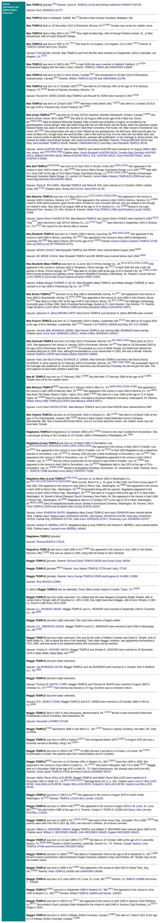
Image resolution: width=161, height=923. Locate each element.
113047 (124, 172)
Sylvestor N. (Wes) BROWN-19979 (55, 313)
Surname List (11, 7)
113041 (106, 25)
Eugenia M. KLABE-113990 (122, 576)
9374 (53, 293)
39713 (124, 263)
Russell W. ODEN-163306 (50, 95)
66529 (59, 568)
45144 (108, 878)
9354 (66, 780)
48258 (55, 386)
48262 (119, 386)
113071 (49, 687)
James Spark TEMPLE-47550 (53, 771)
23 (77, 17)
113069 (85, 548)
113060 (133, 386)
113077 (80, 780)
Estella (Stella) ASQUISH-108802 (79, 354)
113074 (81, 739)
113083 (111, 914)
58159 (62, 481)
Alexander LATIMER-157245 (52, 721)
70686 (119, 340)
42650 (127, 233)
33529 (120, 233)
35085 (86, 839)
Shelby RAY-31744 (72, 188)
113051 (137, 263)
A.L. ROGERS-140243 (49, 609)
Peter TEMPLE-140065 (61, 871)
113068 (39, 503)
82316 (39, 446)
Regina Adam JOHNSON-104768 (69, 516)
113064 (72, 446)
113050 (96, 240)
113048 (106, 196)
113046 (116, 172)
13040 (33, 121)
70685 (121, 362)
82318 (52, 446)
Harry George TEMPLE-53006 (84, 576)
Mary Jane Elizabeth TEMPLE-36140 (47, 143)
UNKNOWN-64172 (89, 143)
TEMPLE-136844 (94, 67)
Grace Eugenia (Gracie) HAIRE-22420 (78, 276)
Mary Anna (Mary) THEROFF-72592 (73, 471)
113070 (136, 588)
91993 (117, 165)
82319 (58, 446)
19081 (39, 669)
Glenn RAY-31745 (94, 188)
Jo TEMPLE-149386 (133, 879)
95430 (110, 172)
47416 (74, 478)
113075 (76, 750)
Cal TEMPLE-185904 (105, 324)
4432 (74, 794)
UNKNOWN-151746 (114, 78)
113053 (153, 270)
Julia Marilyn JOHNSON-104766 (107, 516)
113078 (76, 819)
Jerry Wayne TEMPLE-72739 (89, 568)
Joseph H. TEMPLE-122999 (107, 809)
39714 (130, 263)
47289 (39, 629)
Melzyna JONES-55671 (89, 401)
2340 (32, 481)
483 (113, 340)
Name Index (10, 10)
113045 (124, 165)
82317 (45, 446)
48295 (33, 704)
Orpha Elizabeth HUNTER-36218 (98, 152)
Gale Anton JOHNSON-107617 (90, 519)
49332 (49, 761)
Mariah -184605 (112, 893)
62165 (80, 85)
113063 (64, 446)
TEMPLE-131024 (69, 798)
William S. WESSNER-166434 (53, 829)
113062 (97, 431)
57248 (49, 728)
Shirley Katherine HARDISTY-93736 (121, 4)
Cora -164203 (59, 47)
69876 (77, 805)
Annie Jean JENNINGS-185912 (60, 333)
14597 (130, 434)
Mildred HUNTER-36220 (48, 155)
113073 (98, 728)
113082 (49, 889)
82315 (32, 446)
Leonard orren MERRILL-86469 (68, 528)
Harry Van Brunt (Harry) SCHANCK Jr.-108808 (62, 359)
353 (54, 4)
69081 (39, 612)
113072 (107, 712)
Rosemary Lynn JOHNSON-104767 (129, 519)
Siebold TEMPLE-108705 (40, 354)
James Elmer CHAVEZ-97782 (53, 218)
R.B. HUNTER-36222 (103, 155)
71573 (72, 43)
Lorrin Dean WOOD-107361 (52, 407)
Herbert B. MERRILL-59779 (51, 525)
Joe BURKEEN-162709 (49, 667)
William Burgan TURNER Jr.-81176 (55, 282)
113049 (113, 196)
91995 (143, 169)
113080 (69, 853)
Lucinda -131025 (93, 798)
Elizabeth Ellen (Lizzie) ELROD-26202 (78, 506)
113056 (125, 340)
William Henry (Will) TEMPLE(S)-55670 (48, 401)
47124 (122, 320)
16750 (50, 165)
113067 (60, 467)
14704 (68, 478)
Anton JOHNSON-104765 (50, 512)
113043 (76, 103)
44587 (72, 652)
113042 (72, 32)
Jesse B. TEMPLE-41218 (81, 4)
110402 (98, 196)
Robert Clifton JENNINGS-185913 (99, 333)
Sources (8, 12)
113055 (120, 300)
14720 (43, 481)
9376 (71, 297)
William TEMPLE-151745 (83, 78)
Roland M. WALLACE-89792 (109, 784)
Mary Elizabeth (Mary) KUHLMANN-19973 (106, 307)
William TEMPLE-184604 (84, 893)
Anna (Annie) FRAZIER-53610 (67, 846)
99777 (76, 900)
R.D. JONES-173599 (48, 701)
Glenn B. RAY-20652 (47, 185)
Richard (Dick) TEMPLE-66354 (84, 560)
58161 (69, 481)
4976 (110, 889)
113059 (125, 386)
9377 (118, 293)
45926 (53, 152)
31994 (49, 481)
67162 (41, 188)
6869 (114, 233)
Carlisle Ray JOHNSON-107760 (54, 519)
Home (6, 4)
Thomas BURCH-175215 (50, 541)
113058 (84, 376)
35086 (49, 843)
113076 (111, 761)
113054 (77, 297)
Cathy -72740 (118, 568)
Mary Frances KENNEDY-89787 (93, 771)
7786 (37, 481)
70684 (114, 362)
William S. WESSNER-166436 (60, 832)
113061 (114, 414)
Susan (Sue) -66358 (118, 560)
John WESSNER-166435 (93, 832)
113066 (87, 446)
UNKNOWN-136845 (121, 67)
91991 (57, 165)
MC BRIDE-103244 (47, 256)
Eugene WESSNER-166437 (123, 832)
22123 (91, 196)
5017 (92, 74)
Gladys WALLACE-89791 (77, 784)
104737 (143, 764)
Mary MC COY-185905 (135, 324)
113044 (146, 114)
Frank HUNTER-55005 (129, 155)
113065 (80, 446)
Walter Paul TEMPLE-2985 (102, 209)
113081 (75, 867)
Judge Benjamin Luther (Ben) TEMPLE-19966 (52, 307)
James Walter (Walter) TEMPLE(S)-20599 (116, 176)
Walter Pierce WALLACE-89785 (54, 777)
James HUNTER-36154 (49, 149)
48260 (112, 386)
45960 (53, 114)
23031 (39, 121)
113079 (83, 819)
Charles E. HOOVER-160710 (52, 649)
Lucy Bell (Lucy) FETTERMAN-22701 (52, 244)
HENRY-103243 (45, 250)
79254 (73, 63)
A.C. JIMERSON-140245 (50, 626)
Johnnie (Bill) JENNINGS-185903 (54, 330)
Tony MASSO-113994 (48, 581)
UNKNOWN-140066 (91, 871)
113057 (74, 347)
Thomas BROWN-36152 (134, 140)
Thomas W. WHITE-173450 (51, 684)
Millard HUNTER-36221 (77, 155)
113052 (144, 263)
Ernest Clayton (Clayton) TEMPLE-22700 (134, 241)
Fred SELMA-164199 (48, 53)
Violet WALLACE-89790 (48, 784)
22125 (92, 222)
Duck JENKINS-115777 (49, 10)
